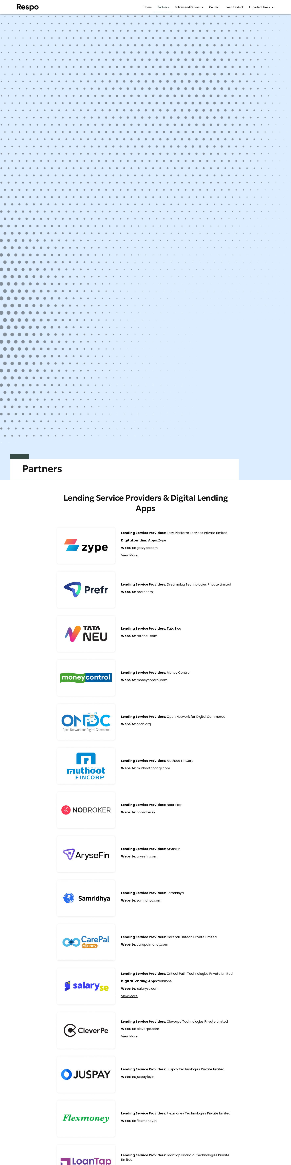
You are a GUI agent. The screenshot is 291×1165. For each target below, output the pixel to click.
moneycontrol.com (152, 680)
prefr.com (145, 592)
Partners (163, 7)
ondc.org (144, 724)
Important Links (261, 7)
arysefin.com (147, 856)
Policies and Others (189, 7)
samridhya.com (149, 900)
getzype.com (147, 547)
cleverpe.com (148, 1029)
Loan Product (234, 7)
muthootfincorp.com (153, 768)
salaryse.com (147, 988)
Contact (214, 7)
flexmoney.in (147, 1120)
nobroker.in (146, 812)
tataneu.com (147, 636)
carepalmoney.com (152, 944)
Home (147, 7)
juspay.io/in (145, 1076)
